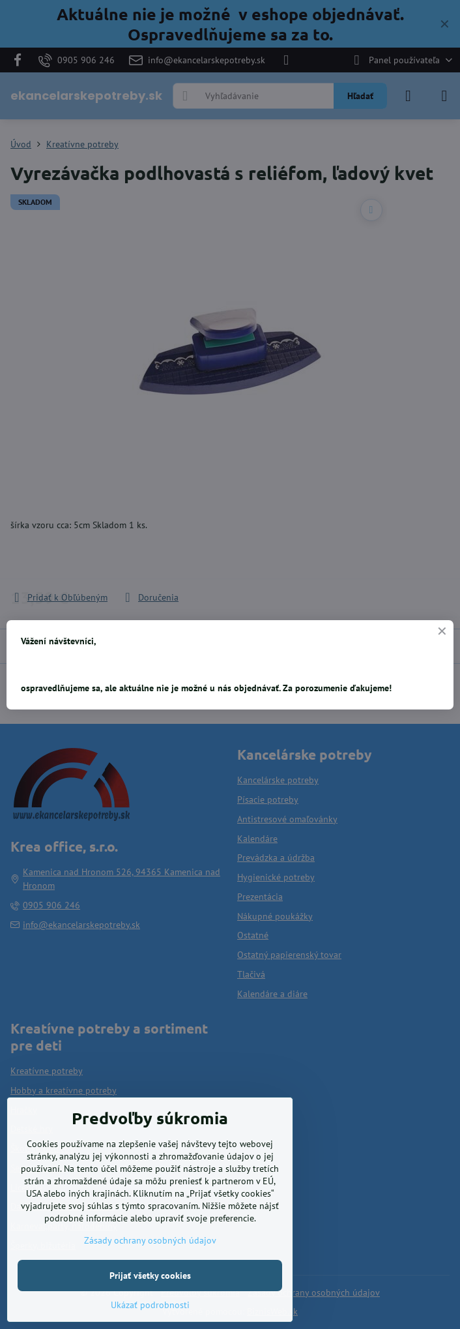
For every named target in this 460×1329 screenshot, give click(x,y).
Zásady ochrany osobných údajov (150, 1240)
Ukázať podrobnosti (150, 1305)
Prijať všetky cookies (150, 1275)
